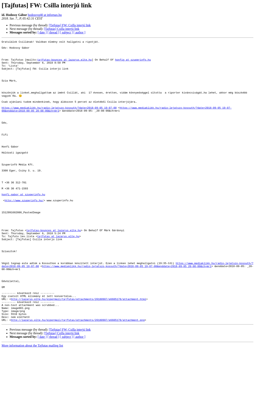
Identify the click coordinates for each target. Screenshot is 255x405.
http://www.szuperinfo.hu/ (24, 232)
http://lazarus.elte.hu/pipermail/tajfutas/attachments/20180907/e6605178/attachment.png (78, 376)
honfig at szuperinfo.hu (133, 64)
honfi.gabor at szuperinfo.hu (23, 225)
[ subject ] (66, 32)
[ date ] (42, 32)
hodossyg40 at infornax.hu (45, 15)
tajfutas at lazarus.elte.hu (58, 275)
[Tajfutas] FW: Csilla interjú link (70, 25)
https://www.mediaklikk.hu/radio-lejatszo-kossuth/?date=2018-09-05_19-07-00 (59, 121)
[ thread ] (53, 32)
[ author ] (79, 32)
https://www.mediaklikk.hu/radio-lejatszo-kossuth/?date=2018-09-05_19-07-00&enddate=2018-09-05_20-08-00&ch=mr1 (126, 311)
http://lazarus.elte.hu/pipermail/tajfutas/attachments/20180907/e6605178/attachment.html (78, 351)
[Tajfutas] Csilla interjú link (61, 28)
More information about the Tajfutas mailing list (32, 401)
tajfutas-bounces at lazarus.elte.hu (64, 64)
